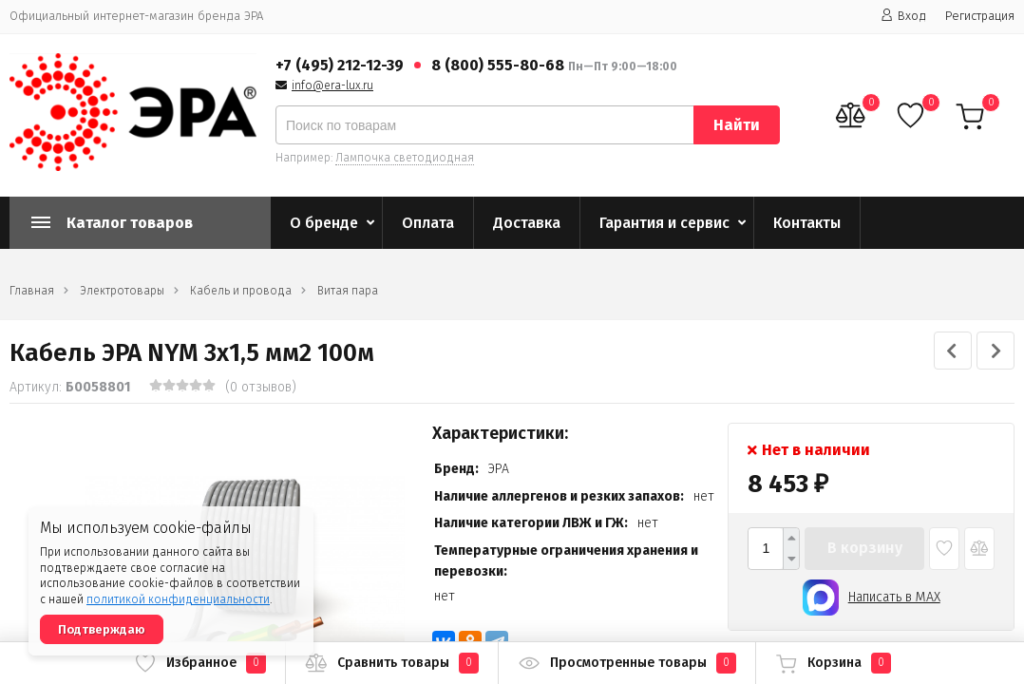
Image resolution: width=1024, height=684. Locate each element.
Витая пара (347, 290)
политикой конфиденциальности (178, 599)
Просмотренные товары (627, 663)
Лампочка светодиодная (404, 157)
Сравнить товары (392, 663)
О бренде (324, 223)
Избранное (200, 663)
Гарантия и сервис (664, 223)
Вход (903, 16)
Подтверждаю (101, 629)
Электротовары (122, 290)
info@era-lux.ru (332, 85)
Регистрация (980, 16)
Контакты (807, 223)
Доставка (526, 223)
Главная (31, 290)
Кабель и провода (241, 290)
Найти (736, 125)
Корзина (833, 663)
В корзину (864, 548)
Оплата (428, 223)
